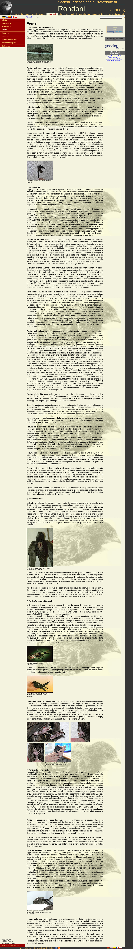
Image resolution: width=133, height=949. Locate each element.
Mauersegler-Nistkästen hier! (115, 38)
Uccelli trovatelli (38, 14)
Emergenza (6, 23)
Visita (4, 20)
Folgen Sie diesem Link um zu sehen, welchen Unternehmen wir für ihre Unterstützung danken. (114, 58)
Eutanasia (6, 46)
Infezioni (5, 33)
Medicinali (6, 36)
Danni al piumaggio (10, 39)
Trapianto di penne (9, 43)
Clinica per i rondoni (68, 14)
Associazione (84, 14)
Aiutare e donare (99, 14)
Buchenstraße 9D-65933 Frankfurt (8, 940)
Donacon (114, 30)
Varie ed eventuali (116, 14)
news (16, 14)
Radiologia (6, 26)
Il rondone (25, 14)
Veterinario (52, 14)
